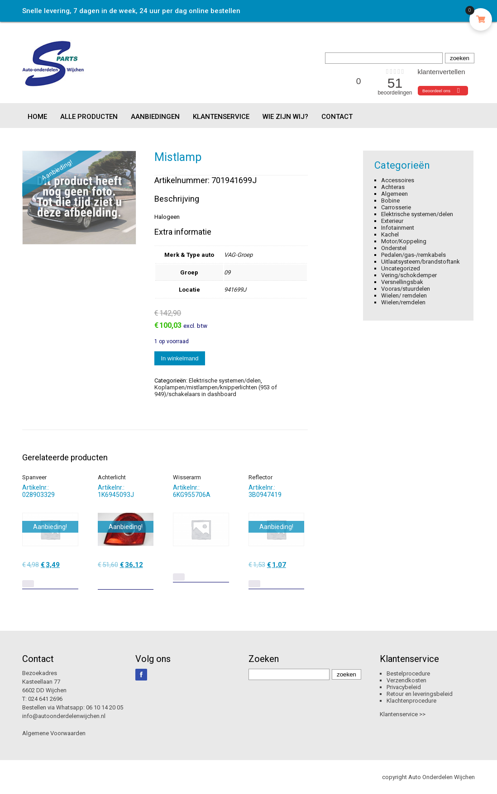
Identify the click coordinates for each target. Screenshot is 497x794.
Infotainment (397, 227)
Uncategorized (400, 268)
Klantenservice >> (402, 714)
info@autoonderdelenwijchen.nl (63, 716)
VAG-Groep (238, 254)
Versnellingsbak (402, 282)
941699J (235, 289)
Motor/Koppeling (403, 241)
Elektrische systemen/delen (225, 380)
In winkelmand (179, 358)
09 (227, 272)
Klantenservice (221, 117)
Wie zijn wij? (285, 117)
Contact (337, 117)
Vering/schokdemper (409, 275)
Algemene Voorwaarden (54, 733)
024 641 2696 (45, 698)
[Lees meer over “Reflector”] (254, 583)
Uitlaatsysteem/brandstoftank (420, 261)
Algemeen (394, 193)
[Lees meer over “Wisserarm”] (179, 577)
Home (37, 117)
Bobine (390, 200)
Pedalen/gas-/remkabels (413, 254)
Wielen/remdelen (403, 302)
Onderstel (393, 248)
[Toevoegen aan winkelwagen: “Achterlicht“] (147, 579)
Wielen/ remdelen (404, 295)
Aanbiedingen (155, 117)
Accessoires (397, 180)
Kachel (390, 234)
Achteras (393, 187)
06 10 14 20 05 (104, 707)
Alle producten (89, 117)
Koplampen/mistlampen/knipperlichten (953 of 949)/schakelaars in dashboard (215, 390)
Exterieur (392, 220)
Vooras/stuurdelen (405, 288)
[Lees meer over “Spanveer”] (28, 583)
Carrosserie (396, 207)
